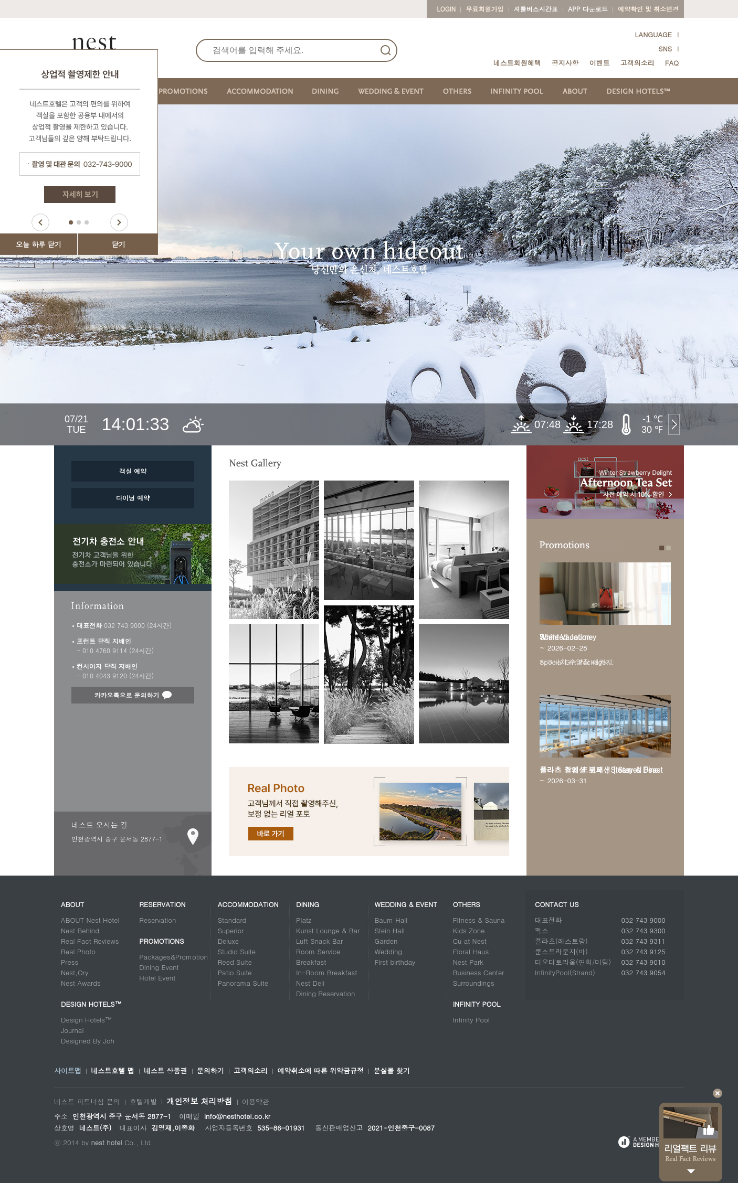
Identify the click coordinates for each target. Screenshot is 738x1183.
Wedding (388, 951)
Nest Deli (310, 983)
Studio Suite (237, 951)
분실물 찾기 (391, 1071)
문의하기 (210, 1071)
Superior (231, 930)
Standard (232, 920)
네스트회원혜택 (517, 63)
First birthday (394, 962)
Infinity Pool (477, 1004)
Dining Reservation (325, 993)
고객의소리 (637, 63)
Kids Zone (469, 930)
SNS (665, 49)
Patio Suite (235, 972)
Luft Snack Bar (319, 941)
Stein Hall (389, 930)
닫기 (118, 244)
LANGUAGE (653, 34)
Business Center (478, 972)
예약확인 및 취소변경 (648, 8)
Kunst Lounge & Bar (328, 930)
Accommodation (248, 904)
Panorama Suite (243, 983)
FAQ (672, 63)
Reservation (162, 904)
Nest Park (468, 962)
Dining (307, 904)
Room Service (318, 951)
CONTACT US (556, 904)
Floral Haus (471, 951)
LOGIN (446, 8)
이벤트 (599, 63)
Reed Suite (235, 962)
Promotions (161, 941)
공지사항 (565, 63)
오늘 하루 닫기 (38, 244)
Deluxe (228, 941)
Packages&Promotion (173, 957)
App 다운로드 (587, 8)
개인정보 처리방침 (199, 1101)
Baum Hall (390, 920)
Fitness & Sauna (479, 920)
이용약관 (255, 1102)
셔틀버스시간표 (536, 8)
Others (466, 904)
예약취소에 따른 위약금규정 (320, 1071)
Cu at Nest (470, 941)
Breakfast (311, 962)
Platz (303, 920)
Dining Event (158, 967)
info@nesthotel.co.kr (237, 1116)
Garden (385, 941)
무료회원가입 (485, 8)
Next (119, 222)
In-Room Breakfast (326, 972)
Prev (40, 222)
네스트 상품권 (165, 1071)
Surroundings (473, 983)
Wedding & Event (405, 904)
